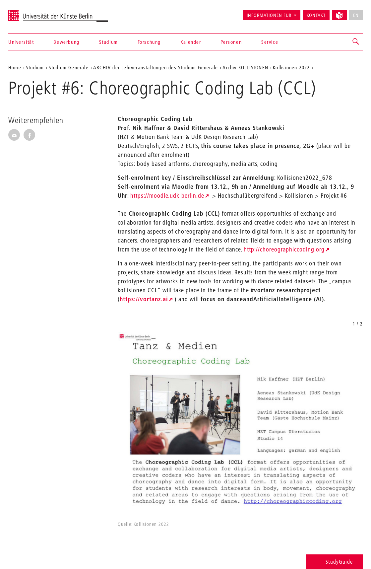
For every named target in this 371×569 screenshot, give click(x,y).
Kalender (190, 41)
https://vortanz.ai (144, 299)
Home (14, 67)
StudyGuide (334, 561)
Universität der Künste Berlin (34, 12)
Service (269, 41)
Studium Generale (69, 67)
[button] (356, 42)
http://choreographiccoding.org (284, 249)
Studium (108, 41)
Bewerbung (66, 41)
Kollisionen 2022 (291, 67)
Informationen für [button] (269, 15)
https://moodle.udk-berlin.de (167, 195)
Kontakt (316, 15)
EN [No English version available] (356, 15)
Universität (21, 41)
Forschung (149, 41)
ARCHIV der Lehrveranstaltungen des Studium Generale (155, 67)
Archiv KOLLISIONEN (245, 67)
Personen (231, 41)
